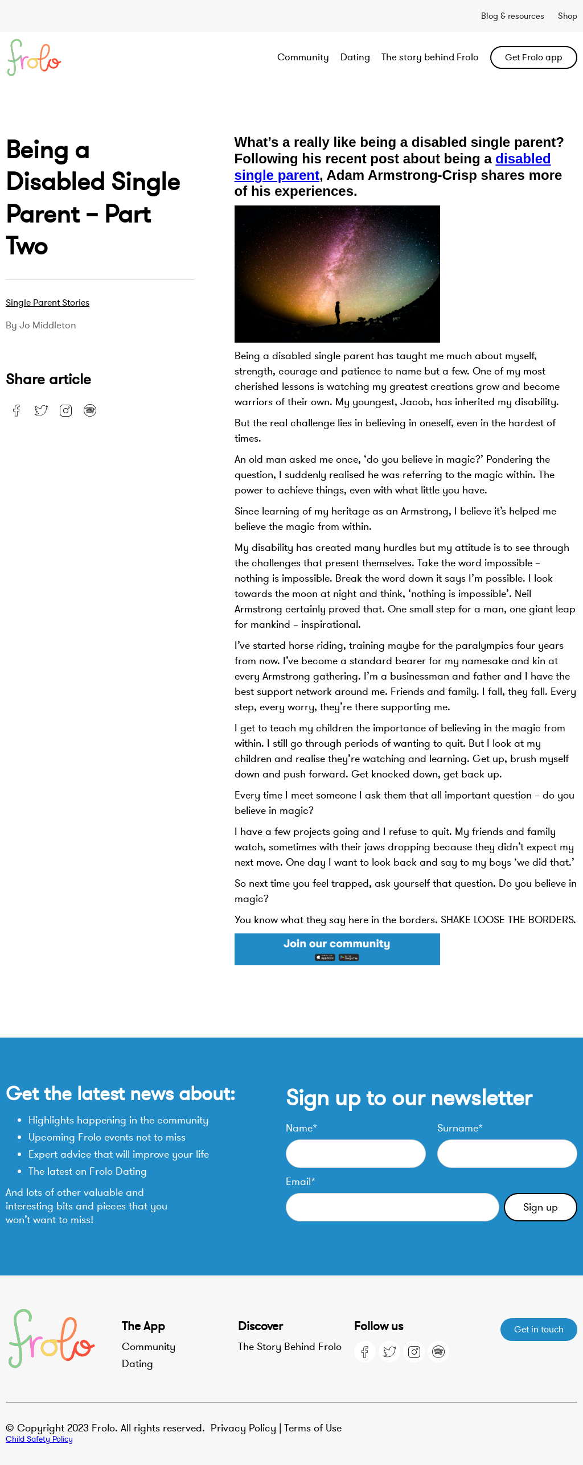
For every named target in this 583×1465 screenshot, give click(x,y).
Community (303, 57)
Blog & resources (512, 16)
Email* (300, 1181)
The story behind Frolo (430, 57)
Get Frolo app (534, 57)
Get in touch (539, 1329)
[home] (63, 57)
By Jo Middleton (41, 325)
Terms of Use (313, 1428)
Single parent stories (47, 303)
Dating (355, 57)
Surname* (460, 1128)
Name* (301, 1128)
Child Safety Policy (39, 1439)
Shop (567, 16)
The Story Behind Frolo (290, 1346)
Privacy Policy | (247, 1428)
